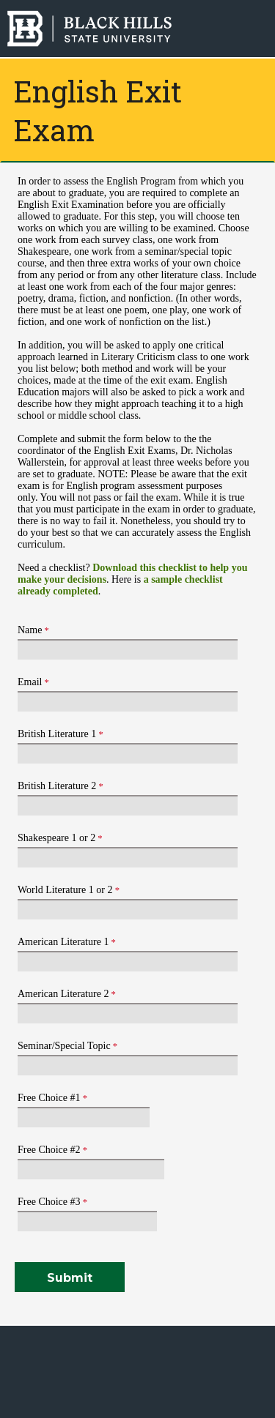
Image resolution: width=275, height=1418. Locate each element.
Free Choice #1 (49, 1097)
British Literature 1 (57, 733)
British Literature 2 (57, 785)
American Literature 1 (63, 941)
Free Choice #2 (49, 1149)
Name (30, 629)
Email (30, 681)
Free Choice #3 (49, 1201)
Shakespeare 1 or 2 (56, 837)
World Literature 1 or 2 (65, 889)
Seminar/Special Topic (64, 1045)
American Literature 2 (63, 993)
